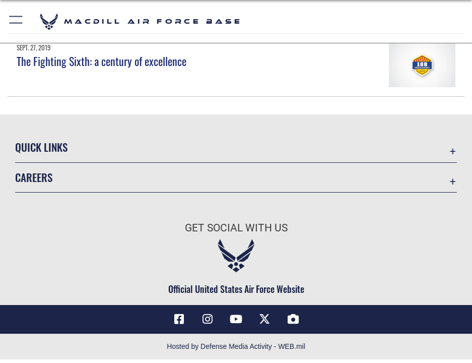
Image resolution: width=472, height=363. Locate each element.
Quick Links (41, 147)
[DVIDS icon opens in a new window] (293, 319)
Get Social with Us (236, 227)
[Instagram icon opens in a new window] (207, 319)
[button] (16, 21)
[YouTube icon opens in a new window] (236, 319)
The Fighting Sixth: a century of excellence (101, 61)
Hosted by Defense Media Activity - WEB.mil (236, 346)
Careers (33, 177)
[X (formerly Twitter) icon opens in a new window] (264, 319)
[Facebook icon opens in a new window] (178, 319)
